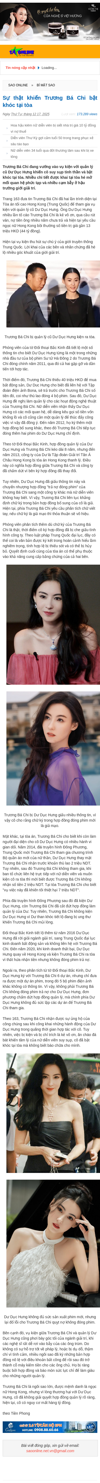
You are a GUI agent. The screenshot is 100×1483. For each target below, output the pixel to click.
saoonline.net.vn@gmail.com (50, 1451)
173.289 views (87, 114)
